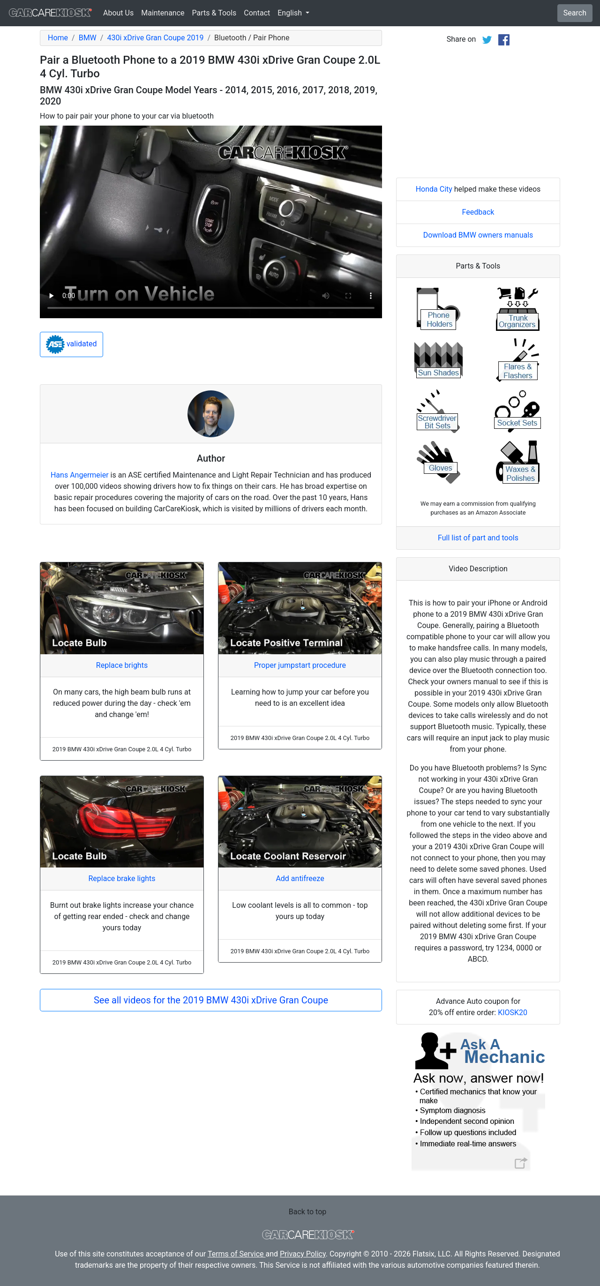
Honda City (434, 189)
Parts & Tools (214, 12)
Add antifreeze (300, 878)
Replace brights (122, 665)
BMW (88, 37)
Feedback (478, 212)
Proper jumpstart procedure (300, 665)
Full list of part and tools (478, 537)
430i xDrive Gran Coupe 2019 (155, 37)
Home (58, 37)
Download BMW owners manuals (478, 235)
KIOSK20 (512, 1012)
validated (71, 344)
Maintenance (162, 12)
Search (574, 12)
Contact (257, 12)
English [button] (291, 12)
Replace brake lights (121, 878)
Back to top (307, 1211)
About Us (118, 12)
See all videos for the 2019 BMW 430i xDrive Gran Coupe (211, 1000)
